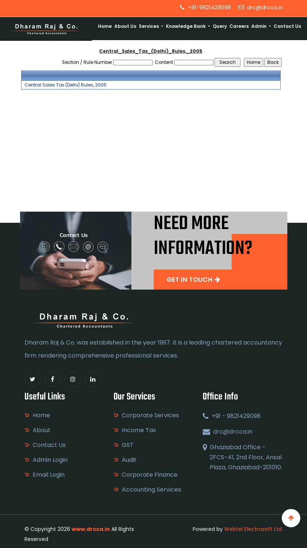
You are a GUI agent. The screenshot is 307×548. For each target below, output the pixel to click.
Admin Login (50, 460)
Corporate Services (150, 415)
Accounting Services (151, 489)
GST (128, 445)
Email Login (49, 474)
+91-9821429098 (205, 7)
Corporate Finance (149, 474)
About (41, 430)
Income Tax (139, 430)
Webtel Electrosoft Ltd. (253, 529)
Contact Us (287, 26)
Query (220, 26)
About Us (125, 26)
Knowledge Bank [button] (186, 26)
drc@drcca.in (260, 7)
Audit (129, 460)
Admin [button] (259, 26)
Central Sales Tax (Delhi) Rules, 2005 (66, 85)
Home (105, 26)
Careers (239, 26)
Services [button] (149, 26)
